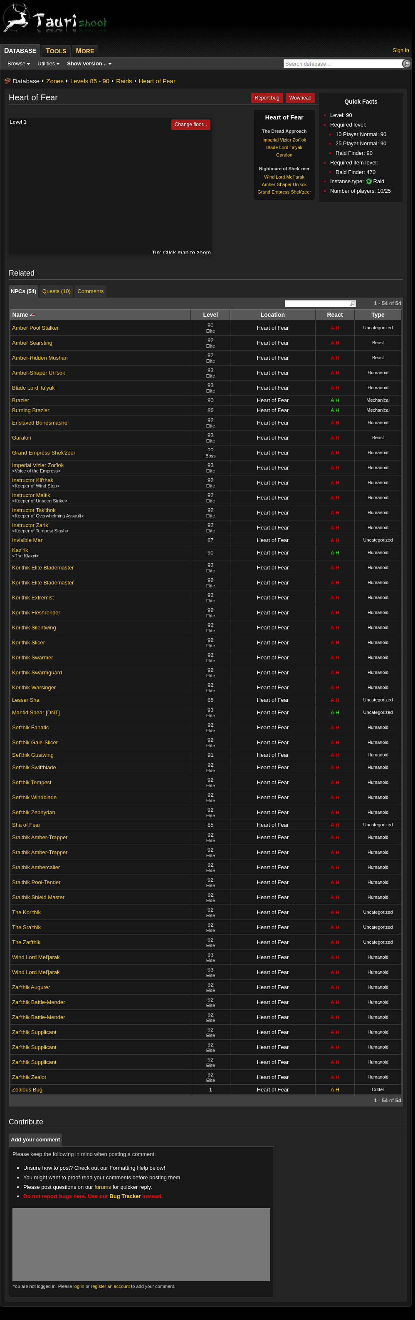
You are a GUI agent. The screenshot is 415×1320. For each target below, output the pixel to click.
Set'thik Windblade (34, 797)
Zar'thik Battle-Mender (38, 1002)
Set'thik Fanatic (30, 727)
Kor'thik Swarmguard (37, 672)
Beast (378, 342)
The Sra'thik (26, 927)
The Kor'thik (26, 912)
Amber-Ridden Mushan (40, 358)
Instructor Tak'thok (34, 510)
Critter (378, 1089)
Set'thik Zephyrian (33, 812)
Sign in (401, 50)
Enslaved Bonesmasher (40, 423)
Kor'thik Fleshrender (36, 612)
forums (102, 1187)
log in (78, 1286)
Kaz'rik (20, 550)
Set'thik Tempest (32, 782)
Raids (124, 81)
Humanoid (378, 372)
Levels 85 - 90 (89, 81)
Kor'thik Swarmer (32, 657)
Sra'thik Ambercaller (36, 867)
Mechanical (378, 400)
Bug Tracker (125, 1196)
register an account (110, 1286)
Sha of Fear (26, 825)
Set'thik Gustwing (33, 755)
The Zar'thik (26, 942)
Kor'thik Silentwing (34, 627)
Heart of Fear (157, 81)
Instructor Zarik (30, 525)
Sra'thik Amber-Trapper (40, 837)
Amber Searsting (32, 343)
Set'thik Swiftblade (34, 767)
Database (26, 81)
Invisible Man (28, 540)
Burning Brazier (30, 410)
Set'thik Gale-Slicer (35, 742)
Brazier (20, 400)
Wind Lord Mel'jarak (284, 176)
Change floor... (191, 124)
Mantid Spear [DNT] (36, 712)
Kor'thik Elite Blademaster (43, 567)
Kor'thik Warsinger (34, 687)
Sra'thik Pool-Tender (36, 882)
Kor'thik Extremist (33, 597)
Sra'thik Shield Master (38, 897)
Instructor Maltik (31, 495)
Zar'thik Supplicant (34, 1032)
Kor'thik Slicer (28, 642)
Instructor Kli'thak (32, 480)
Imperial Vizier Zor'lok (284, 139)
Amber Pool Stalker (35, 328)
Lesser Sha (26, 700)
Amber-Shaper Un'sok (284, 184)
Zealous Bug (27, 1089)
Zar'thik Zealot (29, 1077)
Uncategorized (378, 327)
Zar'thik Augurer (31, 987)
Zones (55, 81)
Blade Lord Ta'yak (284, 147)
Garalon (284, 154)
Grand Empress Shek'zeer (284, 191)
